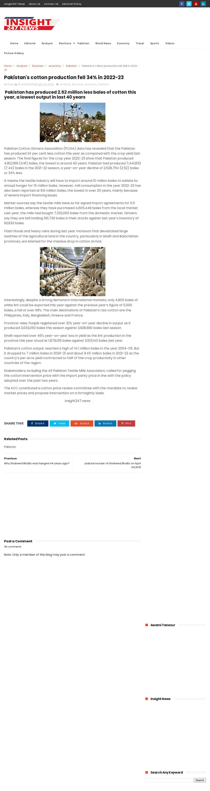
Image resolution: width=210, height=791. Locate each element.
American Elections (87, 765)
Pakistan (83, 43)
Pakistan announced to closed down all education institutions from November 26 (184, 384)
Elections (65, 43)
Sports (154, 43)
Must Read (107, 719)
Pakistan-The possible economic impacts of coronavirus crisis (183, 363)
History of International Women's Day (184, 460)
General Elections (86, 734)
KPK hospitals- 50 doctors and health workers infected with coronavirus (183, 306)
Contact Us (51, 4)
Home (14, 43)
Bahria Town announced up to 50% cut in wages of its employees (185, 344)
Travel (140, 43)
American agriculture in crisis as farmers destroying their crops (184, 422)
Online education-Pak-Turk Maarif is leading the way (186, 403)
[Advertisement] (131, 23)
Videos (170, 43)
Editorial (29, 43)
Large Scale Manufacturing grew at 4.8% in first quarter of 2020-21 (184, 442)
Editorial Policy (71, 4)
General (102, 757)
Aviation (80, 772)
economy (55, 66)
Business (38, 66)
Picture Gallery (14, 53)
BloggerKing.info (41, 786)
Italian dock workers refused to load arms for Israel (185, 481)
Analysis (47, 43)
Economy (123, 43)
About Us (34, 4)
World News (103, 43)
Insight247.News (14, 4)
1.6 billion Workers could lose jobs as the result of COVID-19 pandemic (185, 326)
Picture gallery (108, 772)
